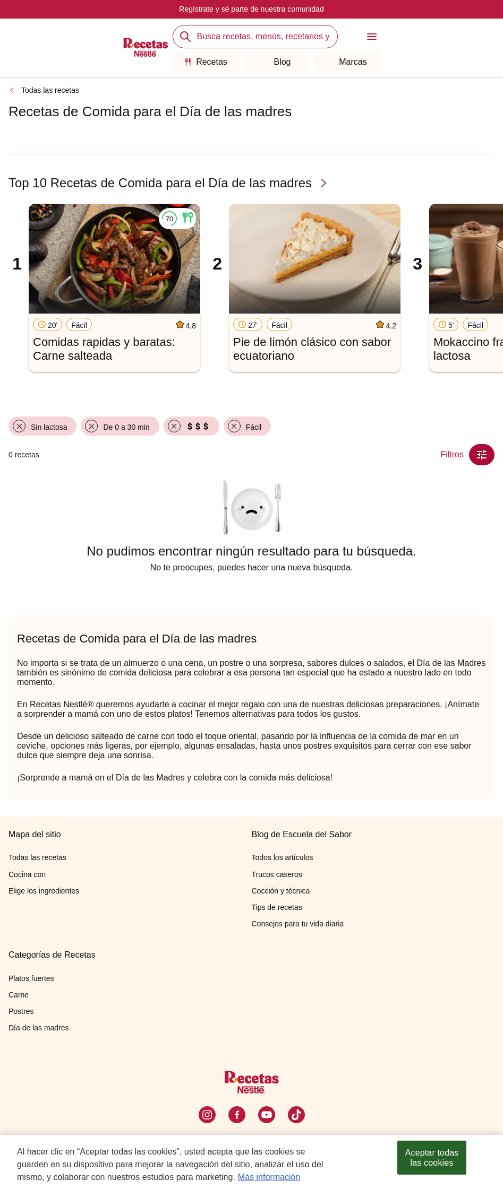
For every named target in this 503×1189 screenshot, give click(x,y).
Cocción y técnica (281, 891)
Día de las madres (38, 1027)
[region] (251, 1162)
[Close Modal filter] (482, 454)
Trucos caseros (277, 874)
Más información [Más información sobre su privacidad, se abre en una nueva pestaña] (269, 1177)
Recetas (205, 61)
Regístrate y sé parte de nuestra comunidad (251, 9)
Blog (276, 61)
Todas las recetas (50, 90)
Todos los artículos (282, 857)
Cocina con (27, 874)
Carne (18, 995)
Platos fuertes (31, 978)
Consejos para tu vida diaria (298, 923)
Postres (20, 1011)
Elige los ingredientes (43, 891)
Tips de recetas (277, 907)
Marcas (346, 61)
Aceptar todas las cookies (432, 1157)
